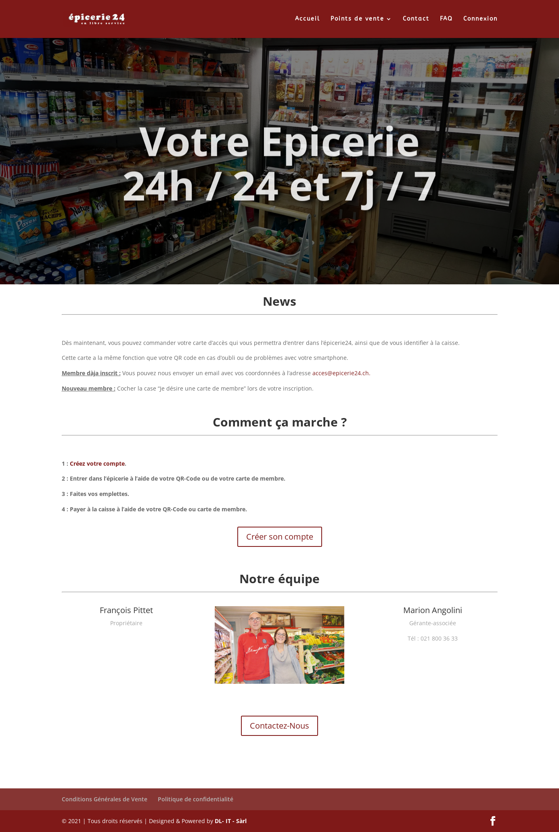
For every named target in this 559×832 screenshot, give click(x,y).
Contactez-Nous (279, 725)
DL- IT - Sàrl (231, 821)
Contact (416, 19)
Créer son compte (279, 536)
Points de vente (357, 19)
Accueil (307, 19)
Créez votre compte (97, 463)
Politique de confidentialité (195, 799)
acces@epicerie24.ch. (341, 373)
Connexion (480, 19)
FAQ (446, 19)
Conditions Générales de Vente (104, 799)
